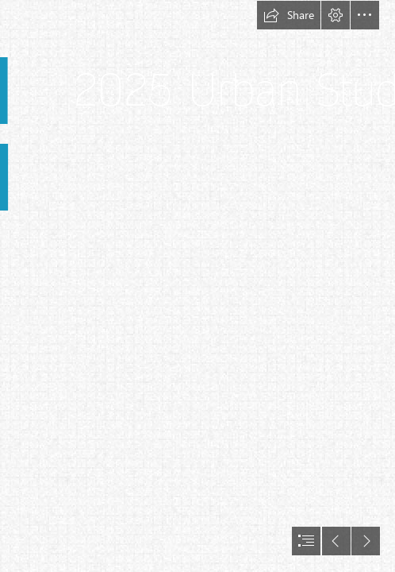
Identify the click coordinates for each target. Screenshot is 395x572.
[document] (197, 286)
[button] (288, 15)
